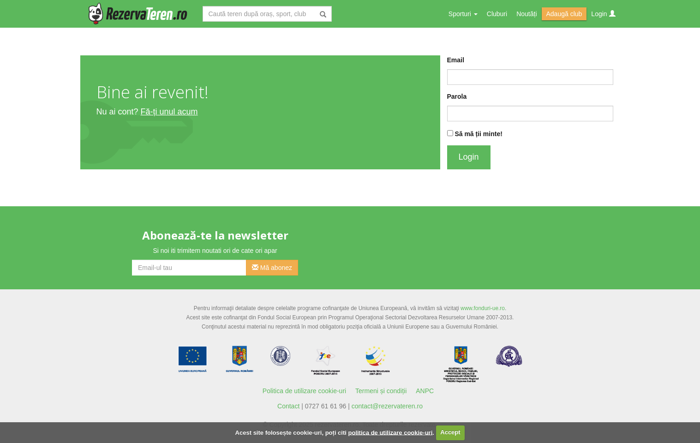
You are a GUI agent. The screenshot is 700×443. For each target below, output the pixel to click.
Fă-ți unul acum (169, 111)
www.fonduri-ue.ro (483, 308)
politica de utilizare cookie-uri (390, 432)
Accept (450, 432)
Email (455, 60)
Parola (457, 96)
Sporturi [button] (463, 14)
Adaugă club (564, 14)
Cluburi (497, 14)
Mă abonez (272, 267)
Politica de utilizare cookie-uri (304, 391)
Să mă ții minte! (478, 134)
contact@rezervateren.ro (387, 406)
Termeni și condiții (381, 391)
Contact (288, 406)
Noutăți (526, 14)
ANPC (425, 391)
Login (603, 14)
